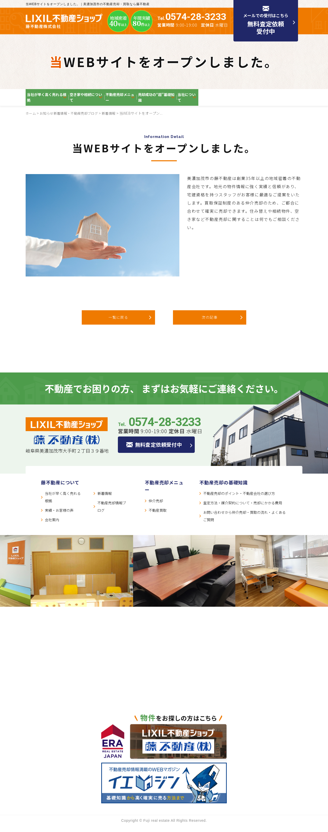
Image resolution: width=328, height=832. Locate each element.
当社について (278, 100)
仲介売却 (156, 506)
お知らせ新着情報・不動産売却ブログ (71, 119)
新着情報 (114, 119)
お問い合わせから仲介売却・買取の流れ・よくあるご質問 (244, 522)
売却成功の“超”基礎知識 (228, 100)
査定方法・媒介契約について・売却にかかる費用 (242, 508)
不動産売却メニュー (171, 100)
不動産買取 (158, 516)
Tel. (191, 18)
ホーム (31, 119)
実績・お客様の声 (59, 516)
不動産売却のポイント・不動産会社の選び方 (239, 499)
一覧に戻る (118, 323)
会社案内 (52, 525)
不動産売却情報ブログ (111, 512)
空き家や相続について (116, 100)
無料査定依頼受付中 (162, 451)
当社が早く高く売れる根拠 (55, 100)
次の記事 (210, 323)
